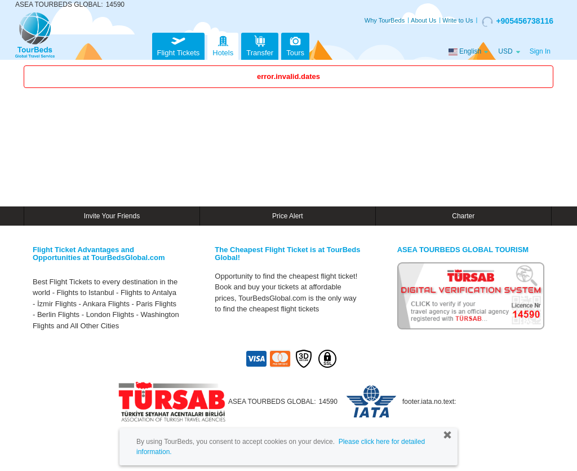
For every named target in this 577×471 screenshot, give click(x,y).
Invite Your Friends (112, 216)
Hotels (222, 45)
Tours (295, 45)
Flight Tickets (178, 45)
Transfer (259, 45)
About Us (423, 20)
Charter (463, 216)
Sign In (540, 51)
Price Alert (287, 216)
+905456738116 (517, 21)
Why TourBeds (385, 20)
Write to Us (457, 20)
